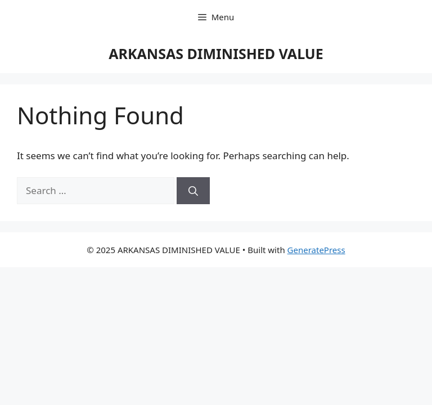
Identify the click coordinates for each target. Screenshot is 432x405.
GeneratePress (316, 249)
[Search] (193, 190)
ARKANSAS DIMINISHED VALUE (216, 53)
